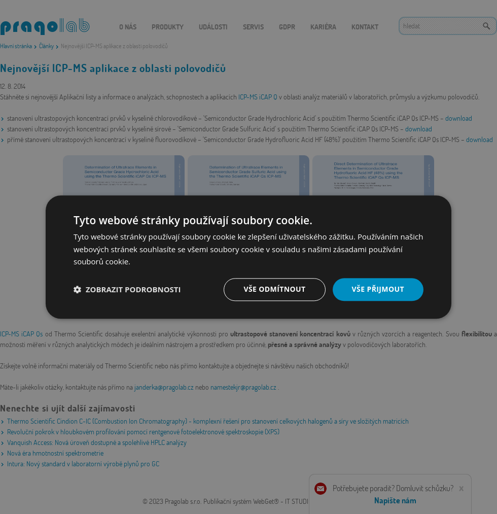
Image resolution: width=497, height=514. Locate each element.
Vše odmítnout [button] (274, 289)
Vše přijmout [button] (378, 289)
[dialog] (248, 257)
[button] (127, 289)
